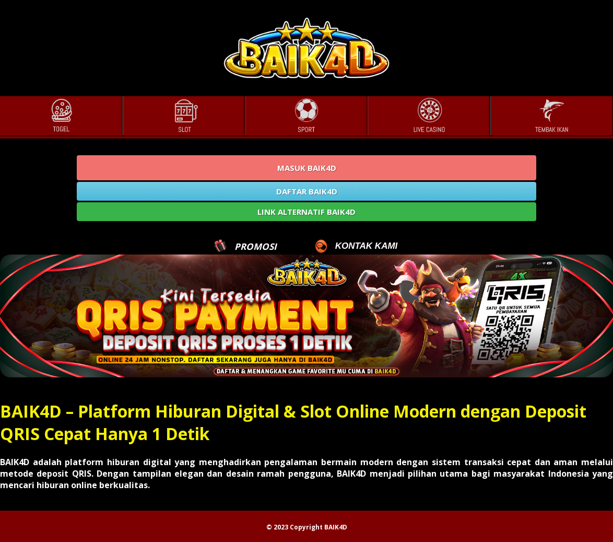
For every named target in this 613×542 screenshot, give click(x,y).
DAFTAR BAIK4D (306, 191)
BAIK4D (335, 527)
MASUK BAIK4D (306, 168)
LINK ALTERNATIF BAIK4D (306, 211)
